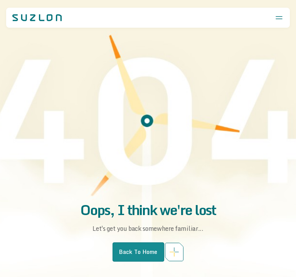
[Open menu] (279, 17)
